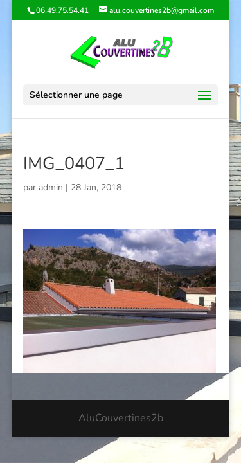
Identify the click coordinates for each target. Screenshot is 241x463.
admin (51, 187)
